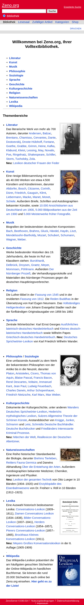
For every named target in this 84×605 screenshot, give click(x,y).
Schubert (53, 235)
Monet (46, 197)
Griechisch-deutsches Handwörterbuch (30, 337)
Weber (21, 239)
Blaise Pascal (23, 377)
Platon (10, 373)
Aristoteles (22, 373)
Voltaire (33, 381)
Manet (37, 197)
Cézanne (33, 188)
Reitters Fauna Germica (21, 462)
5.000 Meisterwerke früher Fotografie (46, 214)
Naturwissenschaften (23, 97)
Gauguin (32, 192)
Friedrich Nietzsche (18, 394)
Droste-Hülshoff (32, 141)
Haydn (64, 231)
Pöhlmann (27, 269)
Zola (32, 158)
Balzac (47, 133)
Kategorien (62, 22)
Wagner (11, 239)
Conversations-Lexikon (30, 509)
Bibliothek (11, 16)
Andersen (35, 133)
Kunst (13, 62)
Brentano (12, 137)
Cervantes (40, 137)
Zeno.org (10, 5)
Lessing (32, 150)
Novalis (49, 150)
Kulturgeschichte (20, 88)
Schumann (67, 235)
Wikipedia (15, 105)
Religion (14, 92)
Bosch (22, 188)
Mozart (41, 235)
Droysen (24, 265)
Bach (9, 231)
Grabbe (22, 146)
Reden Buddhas (60, 298)
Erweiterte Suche (72, 7)
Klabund (11, 150)
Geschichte (16, 84)
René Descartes (16, 381)
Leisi (27, 424)
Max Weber (53, 394)
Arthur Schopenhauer (40, 390)
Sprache (14, 79)
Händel (54, 231)
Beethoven (21, 231)
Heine (42, 146)
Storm (10, 158)
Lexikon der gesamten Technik (32, 479)
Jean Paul (20, 386)
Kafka (51, 146)
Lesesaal (23, 22)
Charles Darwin (16, 390)
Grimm (32, 146)
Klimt (43, 192)
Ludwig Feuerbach (39, 386)
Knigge (59, 420)
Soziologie (16, 75)
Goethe (11, 146)
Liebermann (13, 197)
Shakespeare (36, 154)
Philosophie (17, 71)
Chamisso (25, 137)
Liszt (73, 231)
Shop (75, 22)
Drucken (75, 28)
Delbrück (11, 265)
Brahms (34, 231)
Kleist (21, 150)
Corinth (45, 188)
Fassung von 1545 (47, 294)
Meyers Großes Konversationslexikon (37, 543)
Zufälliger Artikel (42, 22)
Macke (27, 197)
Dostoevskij (13, 141)
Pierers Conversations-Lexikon (25, 530)
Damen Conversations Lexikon (34, 513)
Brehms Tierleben (45, 458)
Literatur (15, 58)
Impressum (42, 603)
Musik (13, 66)
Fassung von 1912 (32, 298)
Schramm (12, 424)
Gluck (44, 231)
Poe (8, 154)
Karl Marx (38, 394)
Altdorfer (11, 188)
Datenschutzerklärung (68, 600)
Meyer (45, 265)
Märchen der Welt (24, 437)
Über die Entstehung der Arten (41, 466)
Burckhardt (37, 260)
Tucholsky (21, 158)
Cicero (34, 373)
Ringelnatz (19, 154)
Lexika (13, 101)
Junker (70, 420)
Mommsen (12, 269)
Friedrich (20, 192)
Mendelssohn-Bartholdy (21, 235)
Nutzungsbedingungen (42, 600)
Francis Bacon (43, 377)
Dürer (9, 192)
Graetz (35, 265)
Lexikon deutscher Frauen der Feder (36, 163)
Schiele (11, 201)
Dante (52, 137)
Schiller (50, 154)
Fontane (48, 141)
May (40, 150)
